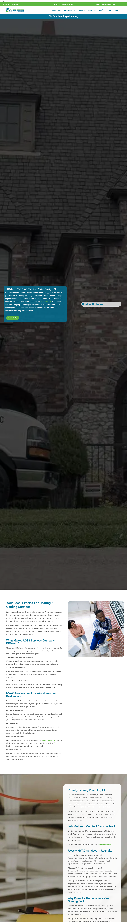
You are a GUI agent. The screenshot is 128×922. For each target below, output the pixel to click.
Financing (82, 10)
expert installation (48, 740)
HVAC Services (56, 10)
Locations (92, 10)
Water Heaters (69, 10)
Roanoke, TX (46, 302)
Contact (118, 10)
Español (102, 10)
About (109, 10)
